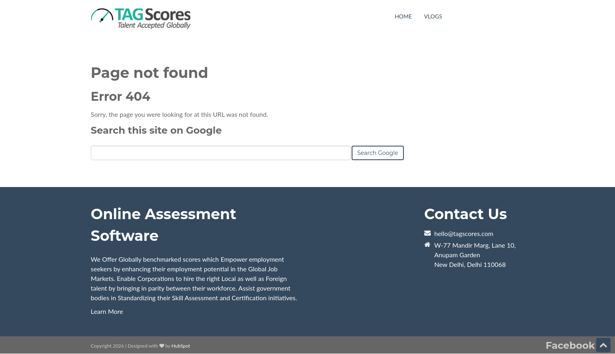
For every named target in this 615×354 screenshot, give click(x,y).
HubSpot (180, 346)
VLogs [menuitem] (433, 16)
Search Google (377, 153)
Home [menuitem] (403, 16)
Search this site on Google (156, 130)
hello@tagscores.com (463, 233)
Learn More (107, 311)
